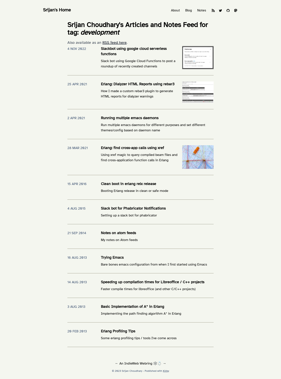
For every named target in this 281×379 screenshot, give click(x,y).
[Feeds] (213, 11)
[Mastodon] (235, 11)
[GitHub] (228, 11)
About (175, 10)
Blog (188, 10)
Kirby (166, 371)
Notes (201, 10)
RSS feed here (114, 42)
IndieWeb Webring (138, 363)
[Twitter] (220, 11)
